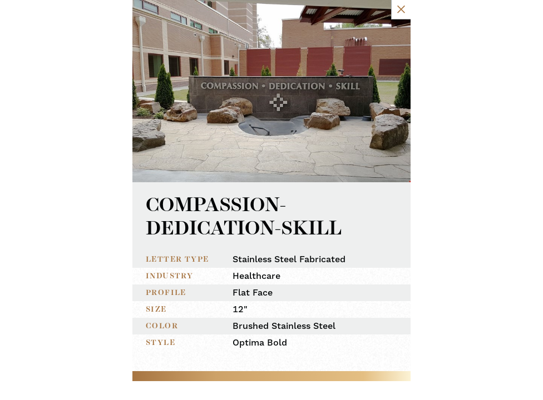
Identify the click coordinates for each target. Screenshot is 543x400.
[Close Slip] (467, 21)
